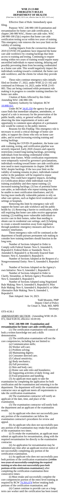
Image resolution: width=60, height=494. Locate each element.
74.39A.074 (26, 482)
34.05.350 (27, 108)
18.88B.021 (7, 105)
